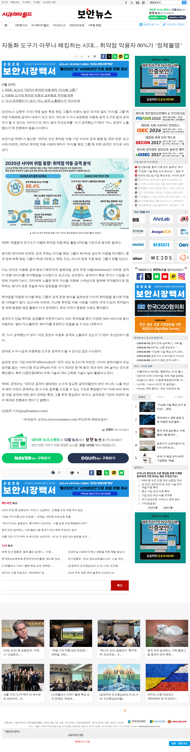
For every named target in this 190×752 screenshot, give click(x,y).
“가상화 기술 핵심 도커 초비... (160, 351)
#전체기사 (21, 25)
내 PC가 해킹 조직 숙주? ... (158, 360)
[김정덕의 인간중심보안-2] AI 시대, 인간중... (94, 565)
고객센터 (93, 710)
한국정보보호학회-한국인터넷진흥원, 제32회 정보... (32, 558)
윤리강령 (81, 710)
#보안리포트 (77, 25)
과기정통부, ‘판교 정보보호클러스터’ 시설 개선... (96, 558)
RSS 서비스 (131, 710)
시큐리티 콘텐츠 (175, 24)
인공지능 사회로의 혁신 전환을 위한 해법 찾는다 (96, 552)
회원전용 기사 (151, 24)
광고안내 (18, 710)
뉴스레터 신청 (49, 2)
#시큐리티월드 (40, 25)
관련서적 (116, 710)
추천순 (160, 397)
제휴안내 (104, 710)
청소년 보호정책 (66, 710)
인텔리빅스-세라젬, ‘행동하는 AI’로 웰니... (161, 371)
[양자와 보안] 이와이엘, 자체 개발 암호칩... (161, 375)
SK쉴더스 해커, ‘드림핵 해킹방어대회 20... (160, 380)
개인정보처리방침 (46, 710)
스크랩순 (179, 397)
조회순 (141, 397)
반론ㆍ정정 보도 (179, 743)
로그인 (5, 2)
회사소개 (6, 710)
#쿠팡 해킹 (95, 25)
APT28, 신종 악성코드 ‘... (158, 347)
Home (4, 36)
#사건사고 (59, 25)
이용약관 (29, 710)
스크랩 (36, 2)
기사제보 (26, 2)
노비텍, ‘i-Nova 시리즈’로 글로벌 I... (157, 384)
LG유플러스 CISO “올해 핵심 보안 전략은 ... (27, 565)
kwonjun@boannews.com (96, 735)
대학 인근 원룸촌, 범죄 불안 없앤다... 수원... (27, 552)
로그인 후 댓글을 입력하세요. (56, 585)
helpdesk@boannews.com (149, 726)
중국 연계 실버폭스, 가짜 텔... (160, 343)
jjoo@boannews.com (33, 411)
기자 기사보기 (115, 429)
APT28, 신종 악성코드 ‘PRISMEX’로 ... (24, 572)
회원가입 (15, 2)
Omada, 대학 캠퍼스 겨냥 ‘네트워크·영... (159, 388)
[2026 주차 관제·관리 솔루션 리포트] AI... (92, 572)
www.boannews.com (64, 419)
